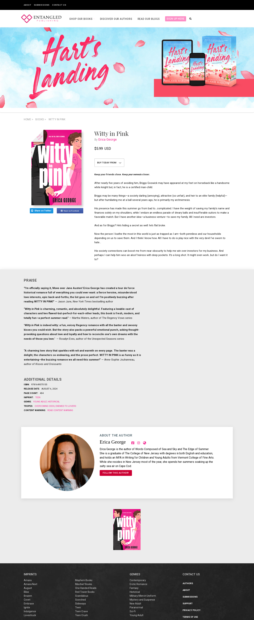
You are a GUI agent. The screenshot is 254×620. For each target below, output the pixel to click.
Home (28, 119)
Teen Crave (81, 566)
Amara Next (30, 538)
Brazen (28, 550)
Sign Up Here (176, 18)
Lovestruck (30, 569)
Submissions (42, 5)
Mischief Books (83, 538)
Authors (188, 538)
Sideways (80, 558)
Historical (53, 401)
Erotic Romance (138, 538)
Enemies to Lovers (65, 406)
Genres (135, 529)
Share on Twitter (41, 210)
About (27, 5)
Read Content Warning (60, 410)
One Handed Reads (85, 542)
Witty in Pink (57, 119)
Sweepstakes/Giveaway (196, 578)
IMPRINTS (30, 529)
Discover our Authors (116, 18)
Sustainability (191, 585)
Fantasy (134, 542)
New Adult (135, 558)
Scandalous (81, 550)
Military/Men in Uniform (143, 550)
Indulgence (30, 566)
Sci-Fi (133, 566)
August (28, 542)
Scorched (80, 554)
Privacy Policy (192, 565)
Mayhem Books (83, 534)
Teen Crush (81, 569)
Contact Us (59, 5)
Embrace (29, 558)
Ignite (27, 562)
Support (188, 558)
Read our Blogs (149, 18)
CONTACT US (191, 529)
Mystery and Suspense (142, 554)
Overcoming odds (45, 406)
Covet (27, 554)
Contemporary (138, 534)
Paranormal (136, 562)
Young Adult (40, 401)
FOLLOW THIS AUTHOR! (116, 472)
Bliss (26, 546)
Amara (28, 534)
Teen (37, 397)
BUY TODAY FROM (109, 162)
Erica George (108, 139)
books (40, 119)
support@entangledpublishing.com (213, 607)
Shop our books (81, 18)
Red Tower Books (85, 546)
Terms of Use (190, 571)
